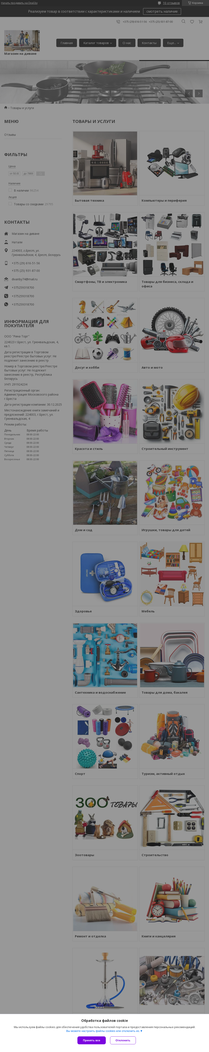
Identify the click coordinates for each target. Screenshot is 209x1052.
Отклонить (123, 1040)
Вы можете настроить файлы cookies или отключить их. (103, 1031)
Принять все (91, 1040)
